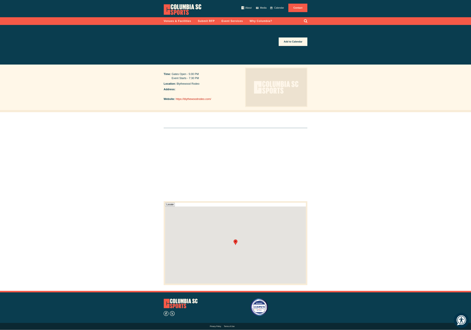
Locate (170, 204)
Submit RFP (206, 21)
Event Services (232, 21)
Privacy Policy (215, 326)
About (248, 8)
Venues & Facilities (177, 21)
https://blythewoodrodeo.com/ (193, 99)
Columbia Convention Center (182, 9)
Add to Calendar (293, 41)
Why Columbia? (261, 21)
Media (263, 8)
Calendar (279, 8)
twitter (172, 313)
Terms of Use (229, 326)
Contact (297, 8)
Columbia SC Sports (181, 303)
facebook (166, 313)
